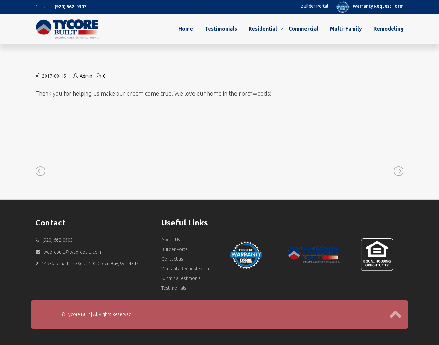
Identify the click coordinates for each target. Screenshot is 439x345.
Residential (263, 29)
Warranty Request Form (378, 6)
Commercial (303, 29)
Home (186, 29)
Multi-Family (346, 29)
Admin (86, 76)
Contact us (172, 259)
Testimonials (221, 29)
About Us (170, 239)
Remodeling (388, 29)
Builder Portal (314, 6)
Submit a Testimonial (181, 278)
